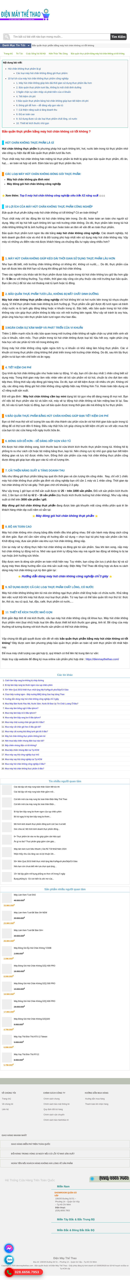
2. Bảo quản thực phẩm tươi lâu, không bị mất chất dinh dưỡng (48, 87)
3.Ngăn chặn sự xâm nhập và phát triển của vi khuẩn (43, 92)
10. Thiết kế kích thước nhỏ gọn (32, 123)
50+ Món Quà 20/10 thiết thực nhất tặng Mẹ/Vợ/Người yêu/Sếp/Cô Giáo (45, 861)
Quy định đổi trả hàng (53, 1109)
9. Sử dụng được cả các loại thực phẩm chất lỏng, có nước (46, 118)
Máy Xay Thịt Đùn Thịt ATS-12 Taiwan (30, 1036)
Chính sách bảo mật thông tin (57, 1104)
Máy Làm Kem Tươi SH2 (25, 895)
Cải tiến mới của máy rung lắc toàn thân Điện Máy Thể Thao (40, 799)
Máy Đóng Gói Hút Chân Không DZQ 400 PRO (34, 966)
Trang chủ (6, 1099)
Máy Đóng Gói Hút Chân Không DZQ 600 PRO (34, 1001)
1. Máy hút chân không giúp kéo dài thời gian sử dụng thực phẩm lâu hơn (54, 83)
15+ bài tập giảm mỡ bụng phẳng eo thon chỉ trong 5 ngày (39, 874)
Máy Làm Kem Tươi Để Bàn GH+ (28, 930)
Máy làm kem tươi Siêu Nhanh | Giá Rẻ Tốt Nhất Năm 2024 (40, 849)
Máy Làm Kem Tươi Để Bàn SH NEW (30, 912)
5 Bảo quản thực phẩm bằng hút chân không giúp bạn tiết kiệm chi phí (52, 101)
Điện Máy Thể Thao (59, 1266)
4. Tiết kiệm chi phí (26, 96)
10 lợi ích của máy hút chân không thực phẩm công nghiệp (38, 78)
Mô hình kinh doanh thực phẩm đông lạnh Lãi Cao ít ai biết (40, 824)
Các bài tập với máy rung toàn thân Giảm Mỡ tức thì (37, 787)
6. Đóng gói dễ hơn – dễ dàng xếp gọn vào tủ (39, 105)
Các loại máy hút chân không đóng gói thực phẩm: (42, 73)
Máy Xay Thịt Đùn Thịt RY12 (26, 1054)
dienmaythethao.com (24, 1266)
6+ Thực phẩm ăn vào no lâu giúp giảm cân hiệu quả (37, 836)
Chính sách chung (52, 1099)
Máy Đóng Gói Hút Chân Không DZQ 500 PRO (34, 983)
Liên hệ (5, 1109)
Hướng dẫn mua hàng (95, 1099)
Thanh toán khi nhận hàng (96, 1104)
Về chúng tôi (7, 1104)
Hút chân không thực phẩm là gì (24, 68)
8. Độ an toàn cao (25, 114)
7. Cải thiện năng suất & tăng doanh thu (36, 110)
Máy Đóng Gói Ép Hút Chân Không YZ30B (32, 948)
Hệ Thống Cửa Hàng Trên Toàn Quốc (30, 1180)
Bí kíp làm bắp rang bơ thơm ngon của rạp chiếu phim (37, 812)
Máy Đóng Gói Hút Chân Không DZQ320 (32, 1019)
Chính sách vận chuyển (54, 1115)
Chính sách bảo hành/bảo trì (56, 1120)
